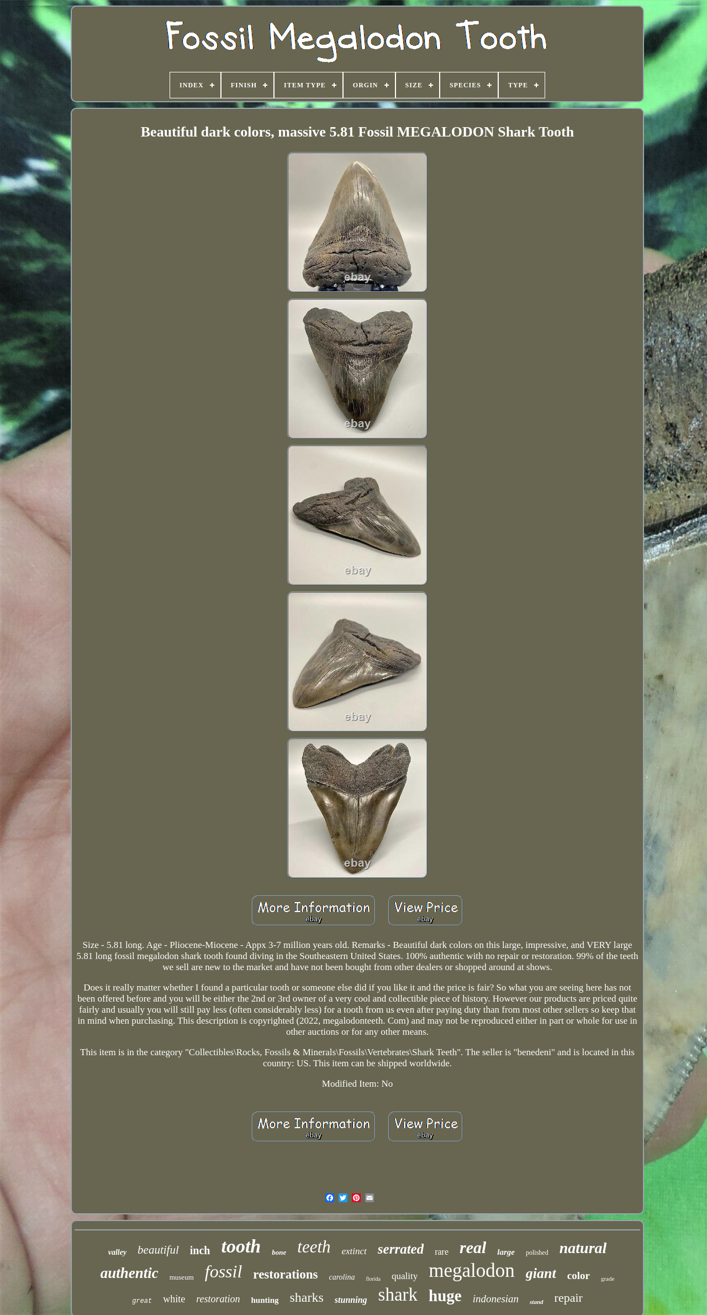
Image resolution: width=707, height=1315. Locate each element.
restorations (285, 1274)
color (578, 1275)
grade (607, 1278)
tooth (241, 1246)
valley (117, 1252)
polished (537, 1252)
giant (541, 1273)
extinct (354, 1251)
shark (398, 1294)
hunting (264, 1300)
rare (442, 1251)
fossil (223, 1271)
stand (536, 1301)
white (174, 1298)
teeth (313, 1246)
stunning (351, 1299)
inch (200, 1250)
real (473, 1247)
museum (182, 1277)
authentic (130, 1273)
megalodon (472, 1270)
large (506, 1252)
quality (405, 1276)
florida (373, 1279)
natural (583, 1247)
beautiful (158, 1249)
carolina (342, 1277)
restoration (218, 1298)
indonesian (496, 1298)
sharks (307, 1297)
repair (569, 1297)
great (142, 1301)
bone (279, 1252)
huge (445, 1295)
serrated (401, 1248)
